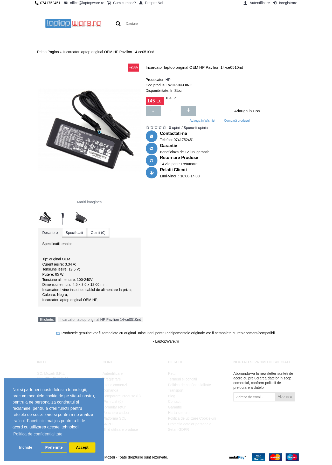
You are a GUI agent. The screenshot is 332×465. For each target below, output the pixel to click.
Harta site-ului (179, 413)
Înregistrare (111, 379)
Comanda (110, 390)
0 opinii (175, 128)
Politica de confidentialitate (189, 385)
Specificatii (74, 233)
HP (167, 80)
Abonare (285, 396)
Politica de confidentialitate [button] (37, 434)
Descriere (50, 233)
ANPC (107, 424)
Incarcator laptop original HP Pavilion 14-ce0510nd (100, 319)
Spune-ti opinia (196, 128)
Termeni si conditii (182, 379)
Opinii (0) (98, 233)
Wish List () (112, 401)
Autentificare (112, 373)
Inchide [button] (25, 447)
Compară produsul (237, 120)
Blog (171, 396)
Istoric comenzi (114, 385)
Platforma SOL (114, 418)
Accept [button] (82, 447)
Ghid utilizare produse (120, 429)
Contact (174, 401)
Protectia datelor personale (189, 424)
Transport (175, 390)
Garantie (175, 407)
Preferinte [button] (54, 447)
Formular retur (114, 407)
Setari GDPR (178, 429)
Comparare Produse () (121, 396)
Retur (172, 373)
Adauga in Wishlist (202, 120)
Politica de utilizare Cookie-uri (192, 418)
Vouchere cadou (115, 413)
